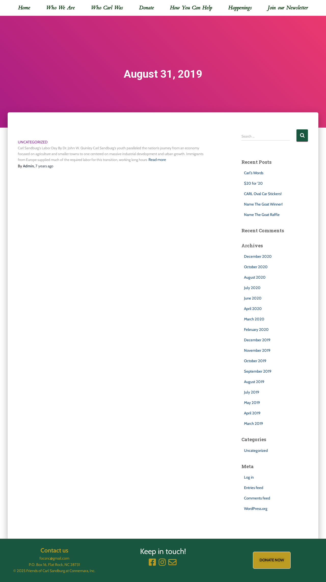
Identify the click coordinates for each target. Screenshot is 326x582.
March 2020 (254, 319)
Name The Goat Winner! (263, 204)
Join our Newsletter (288, 7)
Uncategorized (33, 142)
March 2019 (253, 423)
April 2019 (252, 413)
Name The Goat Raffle (262, 214)
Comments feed (257, 498)
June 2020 (253, 298)
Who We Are (60, 7)
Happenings (240, 7)
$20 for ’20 (253, 183)
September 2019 (257, 371)
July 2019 (251, 392)
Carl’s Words (253, 173)
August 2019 (254, 382)
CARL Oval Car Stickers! (263, 194)
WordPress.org (255, 508)
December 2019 (257, 340)
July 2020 (252, 288)
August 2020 (255, 277)
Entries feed (253, 487)
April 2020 (253, 308)
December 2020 (258, 256)
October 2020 (256, 267)
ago (44, 166)
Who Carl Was (107, 7)
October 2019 (255, 361)
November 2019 (257, 350)
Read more (157, 159)
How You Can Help (191, 7)
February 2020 (256, 329)
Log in (249, 477)
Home (24, 7)
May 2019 (252, 402)
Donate (146, 7)
